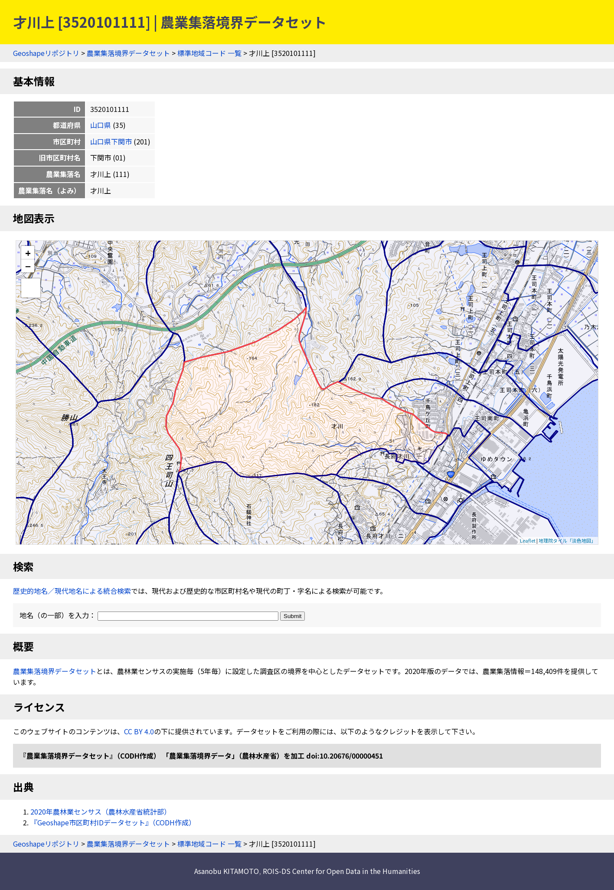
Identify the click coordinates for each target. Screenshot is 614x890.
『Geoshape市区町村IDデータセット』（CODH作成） (113, 822)
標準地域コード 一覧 (209, 53)
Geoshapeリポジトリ (46, 53)
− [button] (28, 265)
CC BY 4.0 (139, 731)
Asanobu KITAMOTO (226, 871)
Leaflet (528, 540)
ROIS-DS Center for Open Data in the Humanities (341, 871)
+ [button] (28, 252)
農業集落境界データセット (128, 53)
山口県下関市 (111, 141)
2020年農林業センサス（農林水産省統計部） (100, 811)
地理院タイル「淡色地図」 (567, 540)
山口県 (100, 125)
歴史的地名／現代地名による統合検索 (72, 591)
